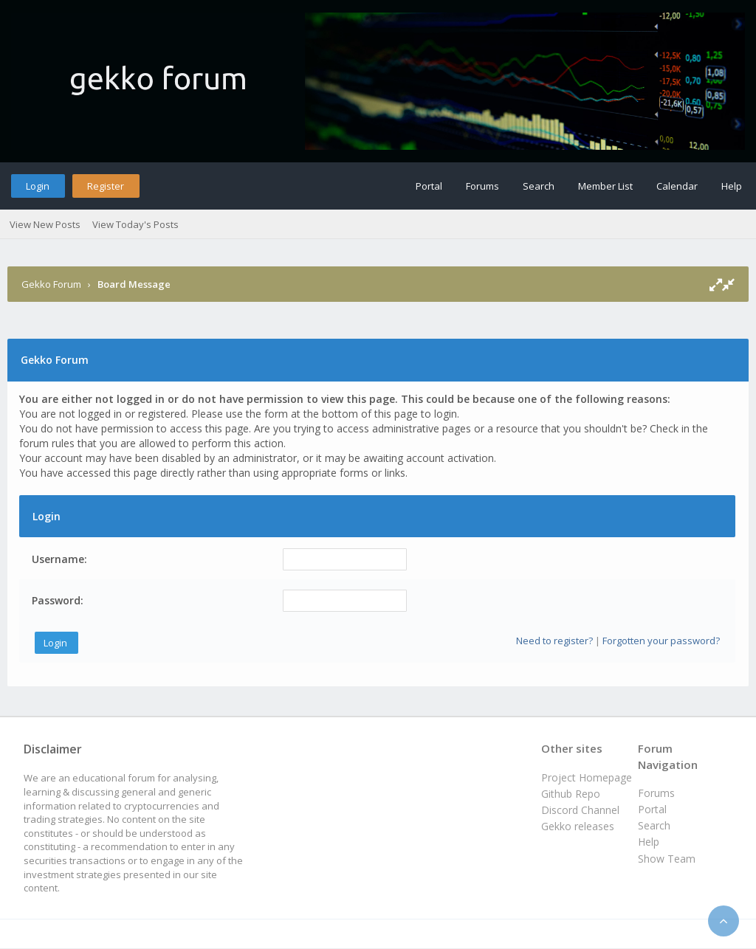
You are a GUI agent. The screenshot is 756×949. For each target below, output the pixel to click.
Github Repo (570, 794)
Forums (482, 186)
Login (37, 186)
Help (731, 186)
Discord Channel (580, 810)
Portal (429, 186)
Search (538, 186)
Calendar (677, 186)
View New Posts (45, 224)
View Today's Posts (135, 224)
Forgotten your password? (661, 640)
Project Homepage (586, 777)
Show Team (666, 859)
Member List (605, 186)
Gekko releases (577, 826)
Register (105, 186)
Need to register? (554, 640)
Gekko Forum (51, 284)
